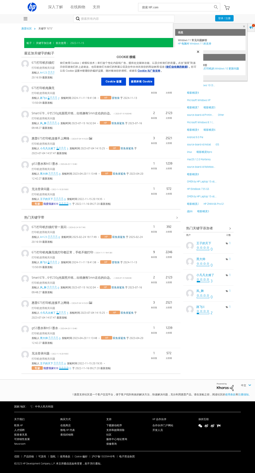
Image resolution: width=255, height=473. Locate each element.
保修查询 (111, 443)
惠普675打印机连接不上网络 (60, 138)
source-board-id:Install (199, 144)
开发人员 (157, 430)
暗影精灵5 (210, 107)
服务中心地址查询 (116, 439)
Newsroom (20, 443)
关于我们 (19, 419)
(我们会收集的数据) (176, 67)
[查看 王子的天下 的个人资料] (46, 199)
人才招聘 (19, 430)
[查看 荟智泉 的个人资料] (116, 98)
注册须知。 (244, 394)
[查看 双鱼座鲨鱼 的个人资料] (118, 123)
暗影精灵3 (203, 211)
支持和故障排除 (115, 430)
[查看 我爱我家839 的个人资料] (50, 204)
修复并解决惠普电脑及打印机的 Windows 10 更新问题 (208, 68)
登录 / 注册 (224, 18)
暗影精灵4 (193, 129)
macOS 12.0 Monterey (199, 159)
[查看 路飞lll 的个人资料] (43, 98)
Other (221, 115)
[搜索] (123, 18)
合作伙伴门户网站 (162, 425)
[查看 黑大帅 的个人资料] (44, 173)
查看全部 (101, 218)
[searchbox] (175, 7)
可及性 (42, 456)
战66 (190, 211)
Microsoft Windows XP (199, 100)
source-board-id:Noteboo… (201, 166)
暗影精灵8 (193, 174)
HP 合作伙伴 (159, 419)
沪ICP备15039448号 (103, 456)
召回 (16, 456)
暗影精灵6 (210, 129)
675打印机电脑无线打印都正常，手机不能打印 (72, 252)
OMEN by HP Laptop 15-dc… (201, 181)
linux (189, 152)
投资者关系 (20, 434)
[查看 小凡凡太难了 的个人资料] (48, 148)
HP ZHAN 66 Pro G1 (214, 204)
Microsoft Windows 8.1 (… (200, 122)
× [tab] (244, 26)
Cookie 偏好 (81, 456)
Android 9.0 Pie (195, 137)
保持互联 (203, 419)
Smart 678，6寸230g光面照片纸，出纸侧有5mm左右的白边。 (82, 113)
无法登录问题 (50, 189)
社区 (108, 434)
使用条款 (230, 394)
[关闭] (198, 52)
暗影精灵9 (193, 92)
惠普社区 (26, 28)
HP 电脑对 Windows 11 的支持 (194, 43)
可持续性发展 (22, 439)
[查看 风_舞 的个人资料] (43, 123)
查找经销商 (66, 434)
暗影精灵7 (193, 107)
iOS (217, 144)
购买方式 (65, 419)
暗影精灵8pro (204, 152)
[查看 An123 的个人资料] (43, 72)
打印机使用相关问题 (43, 67)
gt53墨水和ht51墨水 (54, 164)
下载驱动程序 (114, 425)
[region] (128, 68)
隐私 (53, 456)
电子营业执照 (127, 456)
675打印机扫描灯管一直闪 (59, 227)
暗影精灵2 (193, 204)
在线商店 (65, 425)
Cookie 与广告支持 (149, 70)
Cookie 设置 (114, 81)
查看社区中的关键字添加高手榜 (208, 228)
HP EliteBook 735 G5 (198, 189)
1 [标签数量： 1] (230, 243)
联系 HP (18, 425)
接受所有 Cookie (141, 81)
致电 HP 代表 (67, 430)
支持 (108, 419)
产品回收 (29, 456)
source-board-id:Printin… (200, 115)
